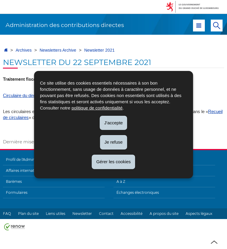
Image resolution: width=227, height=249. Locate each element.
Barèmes (14, 181)
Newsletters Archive (58, 50)
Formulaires (16, 192)
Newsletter (82, 213)
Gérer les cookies (113, 161)
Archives (24, 50)
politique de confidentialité (97, 107)
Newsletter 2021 (99, 50)
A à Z (120, 181)
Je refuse (113, 142)
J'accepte (113, 122)
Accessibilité (131, 213)
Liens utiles (55, 213)
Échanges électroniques (137, 192)
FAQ (7, 213)
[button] (199, 25)
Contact (106, 213)
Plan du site (28, 213)
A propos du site (164, 213)
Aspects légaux (199, 213)
